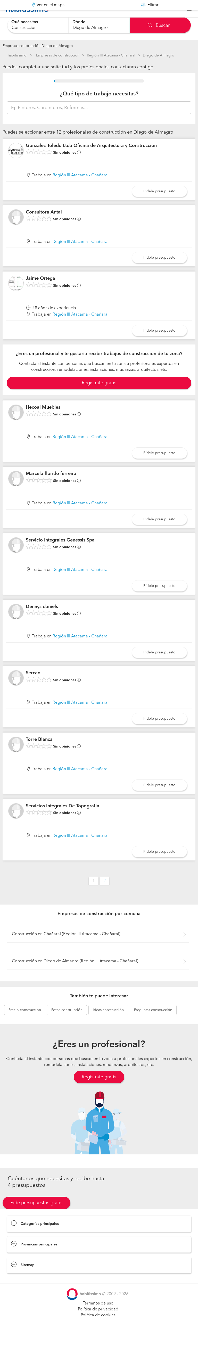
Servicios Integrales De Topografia (62, 819)
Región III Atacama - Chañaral (111, 55)
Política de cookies (98, 1328)
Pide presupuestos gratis (36, 1215)
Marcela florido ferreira (51, 486)
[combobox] (37, 25)
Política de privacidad (98, 1322)
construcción (25, 1023)
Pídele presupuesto (159, 204)
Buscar (159, 25)
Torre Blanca (39, 752)
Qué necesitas (24, 22)
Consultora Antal (44, 225)
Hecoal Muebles (43, 420)
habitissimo (17, 55)
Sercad (33, 686)
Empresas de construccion (57, 55)
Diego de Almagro (158, 55)
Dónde (78, 22)
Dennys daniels (42, 619)
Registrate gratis (99, 395)
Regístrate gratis (99, 1090)
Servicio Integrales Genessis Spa (60, 553)
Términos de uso (98, 1316)
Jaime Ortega (40, 291)
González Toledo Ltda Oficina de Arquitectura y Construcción (91, 158)
